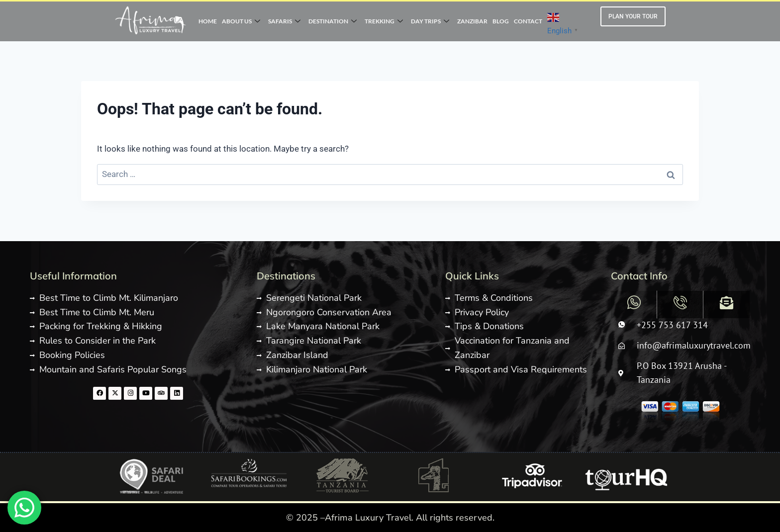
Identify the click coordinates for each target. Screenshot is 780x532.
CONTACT (528, 21)
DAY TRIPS (430, 21)
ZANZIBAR (472, 21)
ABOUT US (241, 21)
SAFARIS (284, 21)
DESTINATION (332, 21)
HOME (207, 21)
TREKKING (384, 21)
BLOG (500, 21)
